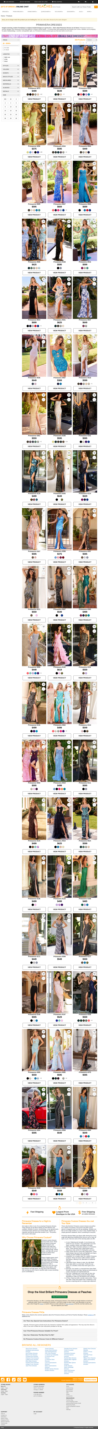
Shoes (68, 1394)
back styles (8, 76)
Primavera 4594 (85, 146)
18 (16, 110)
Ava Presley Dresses (32, 1353)
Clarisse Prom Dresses (32, 1358)
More (89, 11)
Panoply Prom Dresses (70, 1348)
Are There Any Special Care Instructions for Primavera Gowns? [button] (45, 1321)
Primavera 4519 (85, 378)
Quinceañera (69, 1389)
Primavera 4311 (34, 609)
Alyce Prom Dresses (31, 1348)
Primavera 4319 (34, 1188)
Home (3, 16)
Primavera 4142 (59, 667)
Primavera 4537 (85, 320)
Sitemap (68, 1409)
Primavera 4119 (34, 493)
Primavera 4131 (85, 667)
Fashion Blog (69, 1400)
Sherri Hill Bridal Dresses (68, 1368)
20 (5, 114)
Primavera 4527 (59, 88)
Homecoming (69, 1388)
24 (16, 114)
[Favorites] (79, 2)
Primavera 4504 (85, 88)
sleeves (6, 87)
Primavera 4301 (34, 436)
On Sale (6, 47)
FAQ (67, 1408)
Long (5, 59)
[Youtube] (25, 1380)
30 (16, 118)
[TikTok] (14, 1380)
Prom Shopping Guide (72, 1401)
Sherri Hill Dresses (69, 1370)
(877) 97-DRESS (38, 1396)
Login (35, 1413)
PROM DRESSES (18, 11)
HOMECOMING (32, 11)
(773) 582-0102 (37, 1394)
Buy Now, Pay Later (40, 1)
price (5, 40)
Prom (67, 1386)
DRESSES (5, 11)
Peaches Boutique (79, 1427)
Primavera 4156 (59, 436)
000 (5, 99)
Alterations (3, 1416)
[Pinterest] (19, 1380)
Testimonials (4, 1423)
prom (5, 31)
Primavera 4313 (85, 725)
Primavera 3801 (85, 1188)
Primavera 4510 (59, 841)
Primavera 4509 (85, 204)
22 (10, 114)
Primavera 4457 (59, 378)
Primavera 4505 (34, 204)
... (89, 43)
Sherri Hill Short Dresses (68, 1372)
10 (10, 107)
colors (6, 69)
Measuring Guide (70, 1404)
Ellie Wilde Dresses (31, 1361)
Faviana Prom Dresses (32, 1362)
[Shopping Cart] (85, 2)
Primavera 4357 (85, 551)
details (6, 91)
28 (10, 118)
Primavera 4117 (85, 956)
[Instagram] (3, 1380)
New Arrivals (69, 1391)
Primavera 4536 (34, 378)
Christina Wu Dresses (32, 1356)
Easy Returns (25, 1)
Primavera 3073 (34, 88)
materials (7, 84)
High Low (7, 57)
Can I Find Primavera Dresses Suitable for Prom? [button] (40, 1331)
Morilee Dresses (49, 1370)
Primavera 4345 (59, 493)
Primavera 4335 (85, 1014)
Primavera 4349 (59, 956)
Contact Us (4, 1415)
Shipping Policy (5, 1420)
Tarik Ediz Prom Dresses (87, 1355)
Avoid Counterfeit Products (73, 1406)
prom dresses (70, 1304)
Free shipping (57, 1)
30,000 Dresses (9, 1)
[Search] (96, 7)
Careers (3, 1424)
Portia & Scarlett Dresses (68, 1350)
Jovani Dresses (49, 1348)
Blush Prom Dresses (31, 1355)
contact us (91, 1315)
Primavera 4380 (59, 1188)
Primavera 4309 (34, 1072)
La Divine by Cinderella (51, 1355)
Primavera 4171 (34, 956)
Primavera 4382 (59, 1072)
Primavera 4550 (34, 783)
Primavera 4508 (34, 262)
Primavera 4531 (59, 320)
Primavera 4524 (85, 841)
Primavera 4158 (59, 262)
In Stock (6, 50)
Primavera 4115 (34, 841)
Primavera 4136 (34, 899)
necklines (7, 80)
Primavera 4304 (85, 1130)
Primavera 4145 (34, 1014)
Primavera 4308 (59, 1130)
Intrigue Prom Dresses (32, 1364)
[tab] (59, 1321)
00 (10, 99)
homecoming (11, 31)
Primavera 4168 (85, 899)
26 (5, 118)
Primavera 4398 (59, 551)
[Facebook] (8, 1380)
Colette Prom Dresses (32, 1359)
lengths (6, 54)
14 (5, 110)
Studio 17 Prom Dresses (87, 1352)
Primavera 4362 (59, 725)
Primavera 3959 (34, 667)
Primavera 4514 (34, 320)
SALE (81, 11)
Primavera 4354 (34, 1130)
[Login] (92, 2)
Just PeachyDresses (51, 1351)
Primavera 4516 (85, 262)
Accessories (69, 1396)
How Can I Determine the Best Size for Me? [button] (38, 1335)
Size (4, 95)
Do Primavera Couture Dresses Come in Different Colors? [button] (43, 1339)
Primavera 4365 (85, 609)
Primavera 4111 (85, 783)
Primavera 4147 (59, 1014)
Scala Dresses (68, 1365)
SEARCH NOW (90, 1380)
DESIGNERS (71, 11)
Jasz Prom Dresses (31, 1365)
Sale (67, 1392)
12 (16, 107)
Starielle (85, 1350)
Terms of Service (5, 1421)
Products (9, 16)
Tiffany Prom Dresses (89, 1358)
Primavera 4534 (59, 146)
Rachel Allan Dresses (70, 1358)
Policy (2, 1427)
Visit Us (3, 1413)
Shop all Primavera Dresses (59, 1296)
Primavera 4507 (59, 204)
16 (10, 110)
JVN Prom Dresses (50, 1353)
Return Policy (4, 1418)
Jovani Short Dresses (51, 1350)
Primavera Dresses (69, 1353)
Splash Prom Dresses (89, 1348)
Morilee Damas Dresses (52, 1369)
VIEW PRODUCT (34, 99)
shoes (41, 1304)
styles (5, 65)
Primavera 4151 (85, 436)
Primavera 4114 (85, 493)
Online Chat (22, 7)
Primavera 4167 (34, 551)
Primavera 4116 (34, 725)
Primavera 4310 (59, 783)
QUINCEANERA (46, 11)
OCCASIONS (59, 11)
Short (6, 61)
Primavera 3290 (34, 146)
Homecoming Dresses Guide (73, 1403)
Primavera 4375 (85, 1072)
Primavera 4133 (59, 899)
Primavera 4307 (59, 609)
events (6, 73)
